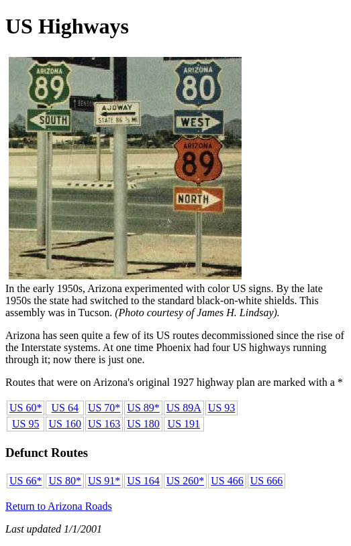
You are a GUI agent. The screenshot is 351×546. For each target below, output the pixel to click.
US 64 (64, 407)
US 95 (25, 423)
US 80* (64, 480)
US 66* (25, 480)
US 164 (143, 480)
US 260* (185, 480)
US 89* (143, 407)
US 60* (25, 407)
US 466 (227, 480)
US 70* (104, 407)
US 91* (104, 480)
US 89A (183, 407)
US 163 (104, 423)
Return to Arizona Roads (58, 506)
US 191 (184, 423)
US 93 (221, 407)
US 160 (64, 423)
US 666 (266, 480)
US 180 (143, 423)
